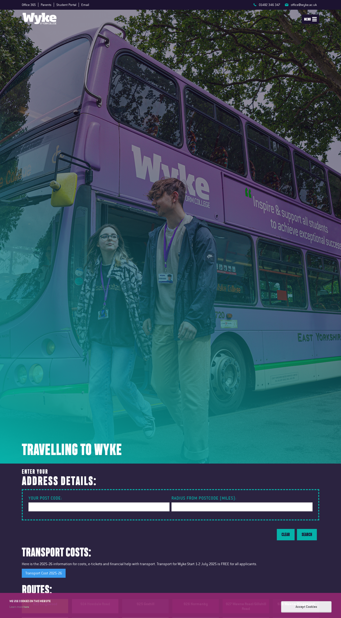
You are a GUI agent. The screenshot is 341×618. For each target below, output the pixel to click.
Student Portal (66, 5)
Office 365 (29, 5)
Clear (286, 534)
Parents (46, 5)
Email (85, 5)
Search (307, 534)
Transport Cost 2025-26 (43, 573)
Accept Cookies (306, 606)
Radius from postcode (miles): (203, 498)
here (26, 607)
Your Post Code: (45, 498)
